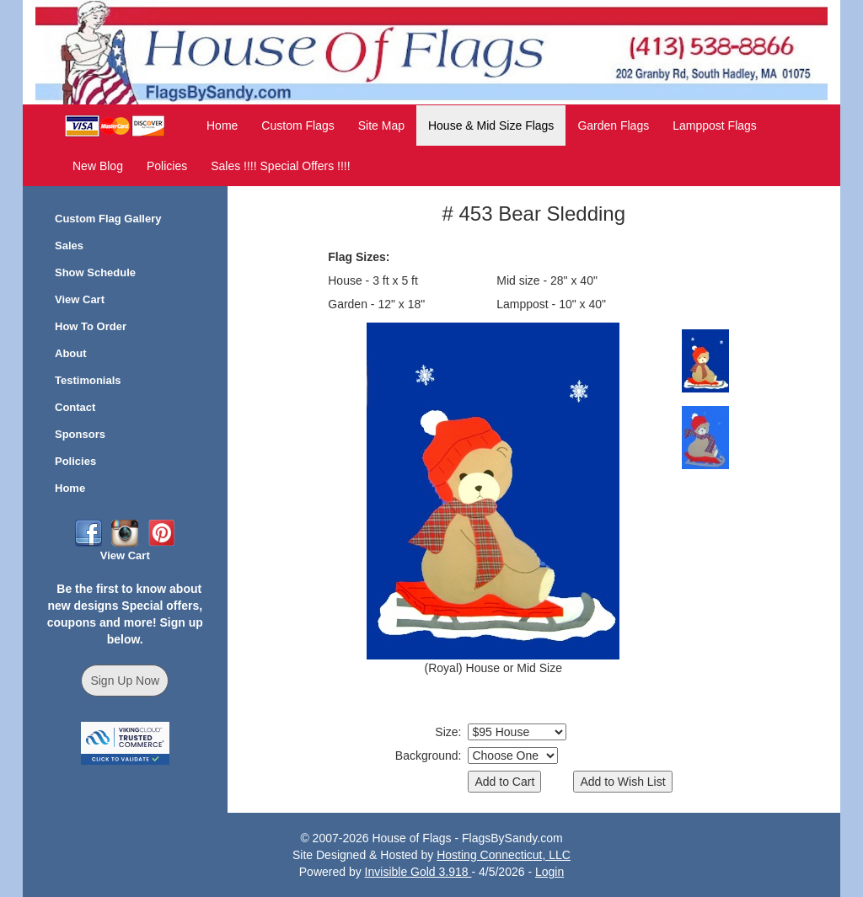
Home (222, 125)
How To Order (90, 326)
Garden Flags (613, 125)
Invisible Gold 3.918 (418, 871)
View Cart (80, 299)
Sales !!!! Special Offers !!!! (280, 166)
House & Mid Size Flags (491, 125)
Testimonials (88, 380)
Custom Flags (297, 125)
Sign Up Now (124, 680)
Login (549, 871)
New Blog (97, 166)
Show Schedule (95, 272)
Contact (75, 407)
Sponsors (80, 434)
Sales (69, 245)
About (71, 353)
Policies (167, 166)
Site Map (381, 125)
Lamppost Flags (715, 125)
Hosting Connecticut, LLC (504, 855)
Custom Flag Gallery (108, 218)
